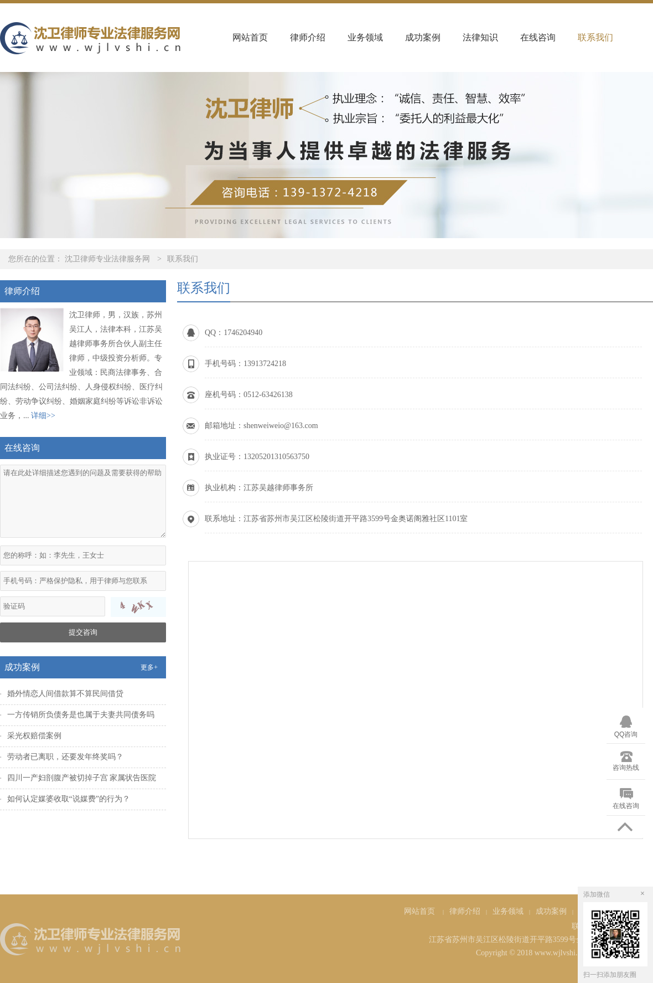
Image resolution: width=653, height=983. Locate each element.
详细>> (43, 415)
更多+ (149, 667)
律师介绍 (307, 37)
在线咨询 (538, 37)
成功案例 (422, 37)
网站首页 (250, 37)
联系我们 (595, 37)
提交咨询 (83, 632)
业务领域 (365, 37)
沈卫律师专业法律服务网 (107, 259)
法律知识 (480, 37)
